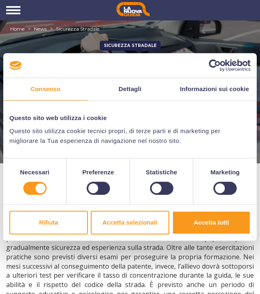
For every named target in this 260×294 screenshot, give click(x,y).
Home (17, 29)
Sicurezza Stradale (77, 29)
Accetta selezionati (129, 222)
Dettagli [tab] (130, 88)
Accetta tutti (211, 222)
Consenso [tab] (46, 88)
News (40, 29)
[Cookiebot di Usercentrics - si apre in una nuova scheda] (215, 65)
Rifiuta (48, 222)
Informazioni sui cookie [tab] (214, 88)
